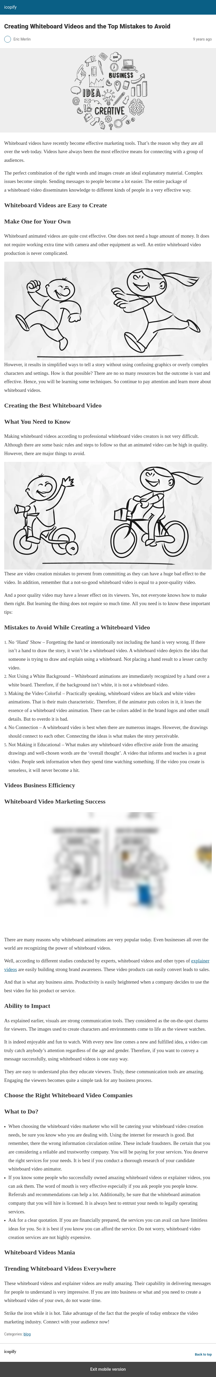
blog (27, 1334)
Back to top (203, 1354)
